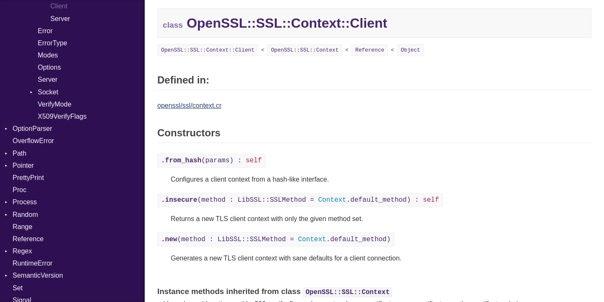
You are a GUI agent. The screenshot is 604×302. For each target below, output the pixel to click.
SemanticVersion (38, 275)
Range (22, 226)
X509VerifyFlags (62, 116)
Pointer (23, 165)
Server (60, 18)
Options (49, 67)
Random (25, 214)
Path (19, 153)
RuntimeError (32, 263)
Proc (19, 189)
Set (18, 288)
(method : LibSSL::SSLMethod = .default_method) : (300, 200)
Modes (48, 55)
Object (410, 50)
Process (25, 202)
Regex (22, 251)
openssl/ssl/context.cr (189, 105)
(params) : (211, 160)
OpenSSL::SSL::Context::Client (208, 50)
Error (45, 30)
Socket (48, 92)
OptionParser (32, 128)
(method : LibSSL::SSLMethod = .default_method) (276, 239)
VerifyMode (54, 104)
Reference (28, 238)
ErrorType (52, 43)
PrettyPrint (28, 177)
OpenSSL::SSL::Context (304, 50)
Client (59, 6)
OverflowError (33, 140)
